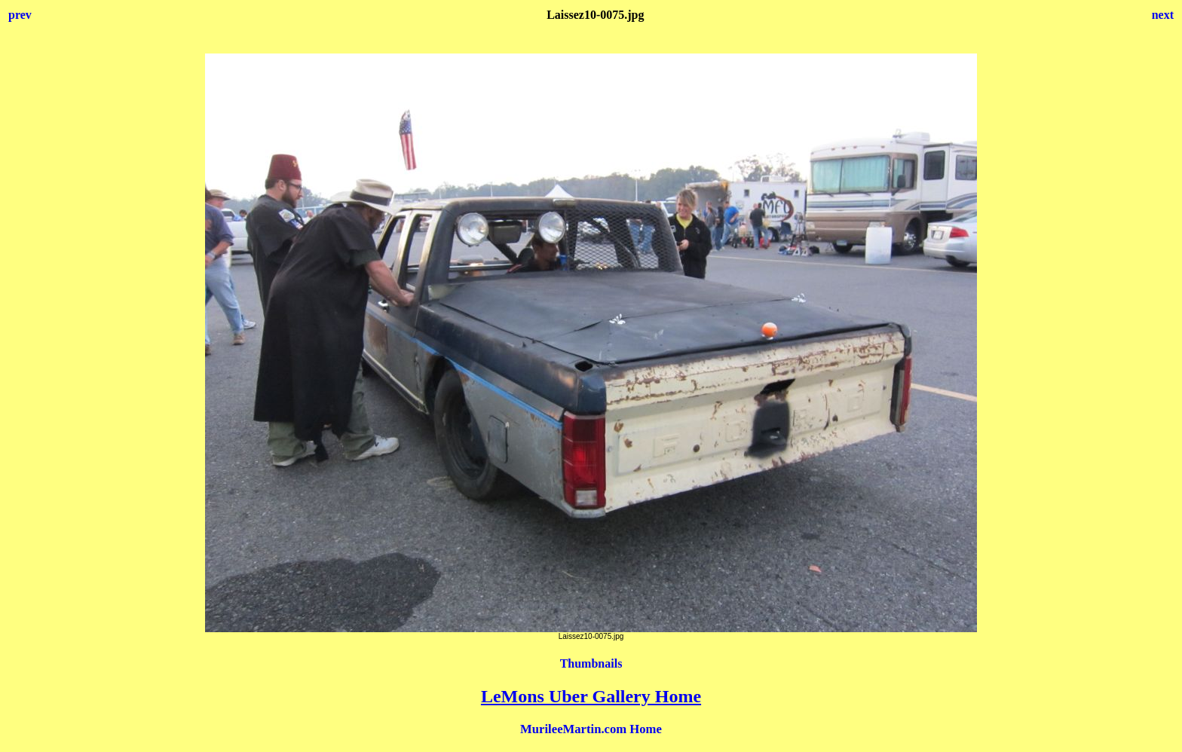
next (1163, 14)
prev (20, 14)
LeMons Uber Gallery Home (591, 696)
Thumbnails (591, 663)
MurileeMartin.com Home (591, 729)
